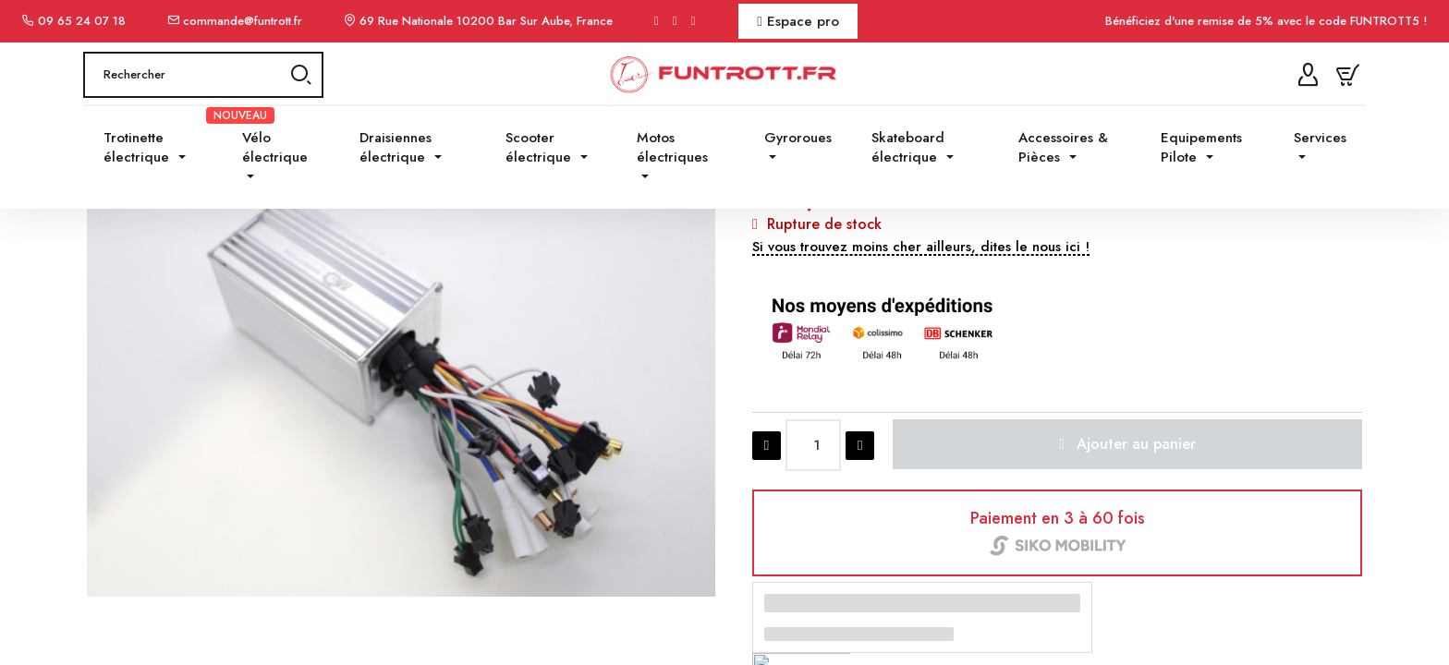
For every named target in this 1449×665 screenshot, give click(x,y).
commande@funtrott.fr (242, 21)
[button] (921, 402)
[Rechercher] (203, 102)
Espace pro (797, 21)
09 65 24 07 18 (82, 21)
